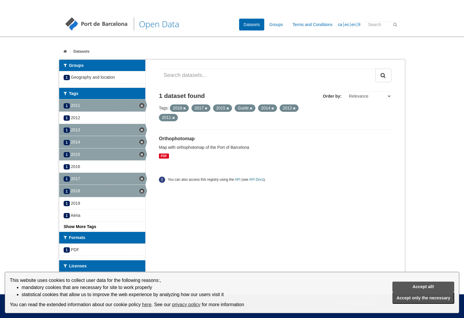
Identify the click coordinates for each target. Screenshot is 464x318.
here (147, 304)
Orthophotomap (177, 138)
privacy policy (186, 304)
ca (340, 24)
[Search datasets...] (267, 75)
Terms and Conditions (312, 24)
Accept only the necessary (423, 298)
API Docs (256, 179)
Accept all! (423, 286)
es (346, 24)
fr (359, 24)
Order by (331, 96)
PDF (164, 156)
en (353, 24)
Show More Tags (80, 226)
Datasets (252, 24)
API (237, 179)
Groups (276, 24)
